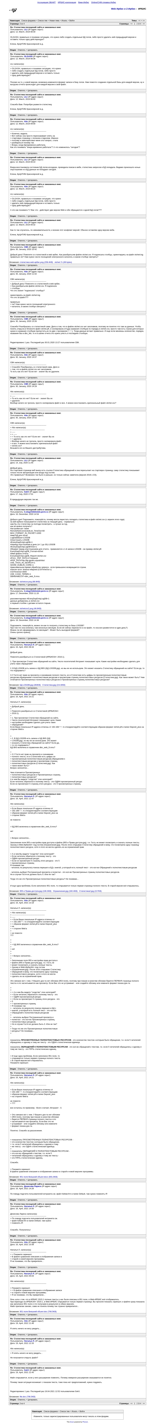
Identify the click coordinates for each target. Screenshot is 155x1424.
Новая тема (54, 21)
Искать (64, 21)
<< (139, 21)
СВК (26, 247)
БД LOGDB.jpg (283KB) (30, 685)
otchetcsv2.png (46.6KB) (30, 608)
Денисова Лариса (32, 1186)
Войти (72, 21)
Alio (26, 121)
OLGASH (28, 56)
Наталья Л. (29, 645)
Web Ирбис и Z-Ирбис (123, 8)
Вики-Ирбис (83, 2)
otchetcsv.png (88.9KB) (30, 581)
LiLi (26, 29)
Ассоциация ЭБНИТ (46, 2)
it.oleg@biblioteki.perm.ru (36, 512)
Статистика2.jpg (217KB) (90, 891)
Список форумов (28, 21)
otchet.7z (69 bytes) (63, 262)
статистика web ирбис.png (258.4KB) (36, 262)
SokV (26, 492)
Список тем (42, 21)
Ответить (21, 50)
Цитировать (33, 50)
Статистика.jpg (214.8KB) (53, 685)
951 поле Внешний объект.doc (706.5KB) (38, 1311)
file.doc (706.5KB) (27, 1396)
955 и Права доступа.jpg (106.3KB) (35, 891)
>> (144, 21)
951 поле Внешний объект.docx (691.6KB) (39, 1177)
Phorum (85, 1422)
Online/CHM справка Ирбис (103, 2)
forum (72, 1422)
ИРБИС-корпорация (67, 2)
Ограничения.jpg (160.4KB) (65, 891)
